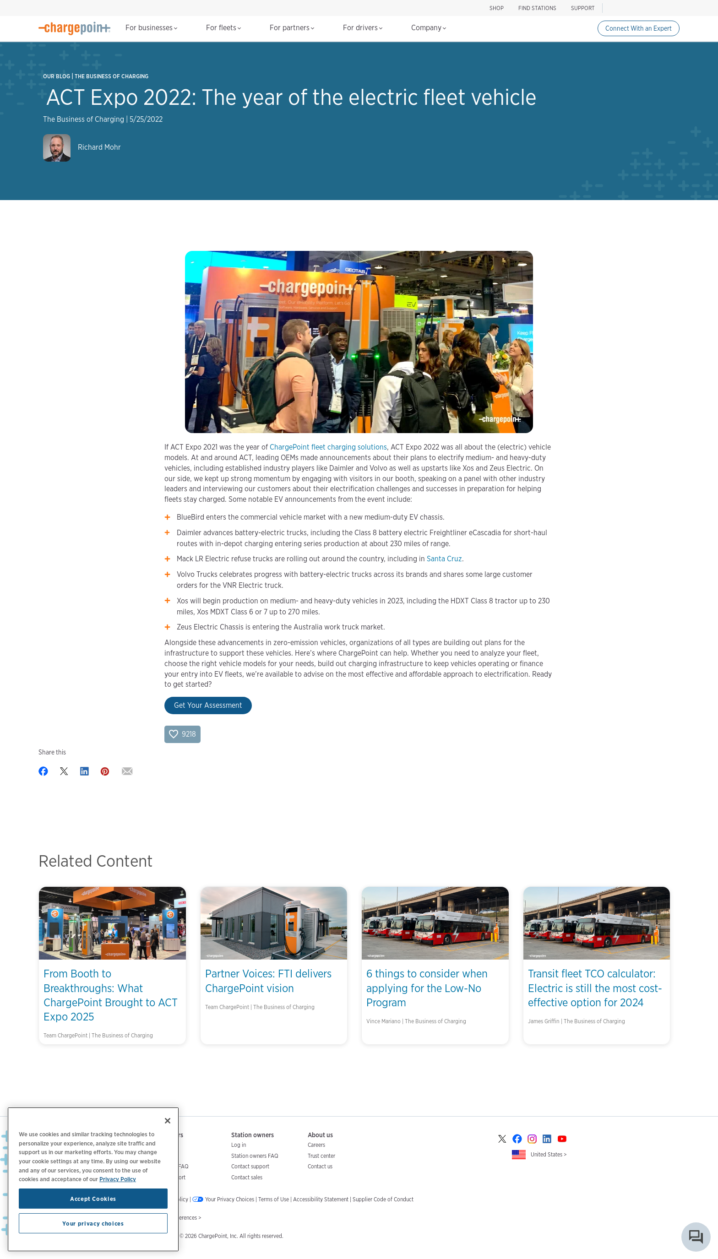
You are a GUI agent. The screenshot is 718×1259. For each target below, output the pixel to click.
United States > (549, 1154)
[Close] (168, 1121)
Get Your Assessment (208, 705)
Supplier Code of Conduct (383, 1199)
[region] (93, 1179)
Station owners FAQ (254, 1155)
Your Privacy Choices (229, 1199)
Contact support (250, 1166)
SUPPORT (583, 8)
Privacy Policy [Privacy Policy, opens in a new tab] (117, 1179)
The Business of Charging (111, 76)
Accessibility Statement (320, 1199)
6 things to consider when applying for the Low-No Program (427, 988)
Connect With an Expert (638, 28)
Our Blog (56, 76)
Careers (316, 1144)
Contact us (320, 1166)
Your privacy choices (93, 1223)
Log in (238, 1144)
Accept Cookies (93, 1198)
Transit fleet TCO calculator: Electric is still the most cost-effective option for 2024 (595, 988)
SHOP (497, 8)
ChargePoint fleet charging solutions (328, 447)
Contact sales (246, 1177)
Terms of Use (273, 1199)
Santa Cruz (444, 558)
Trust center (321, 1155)
